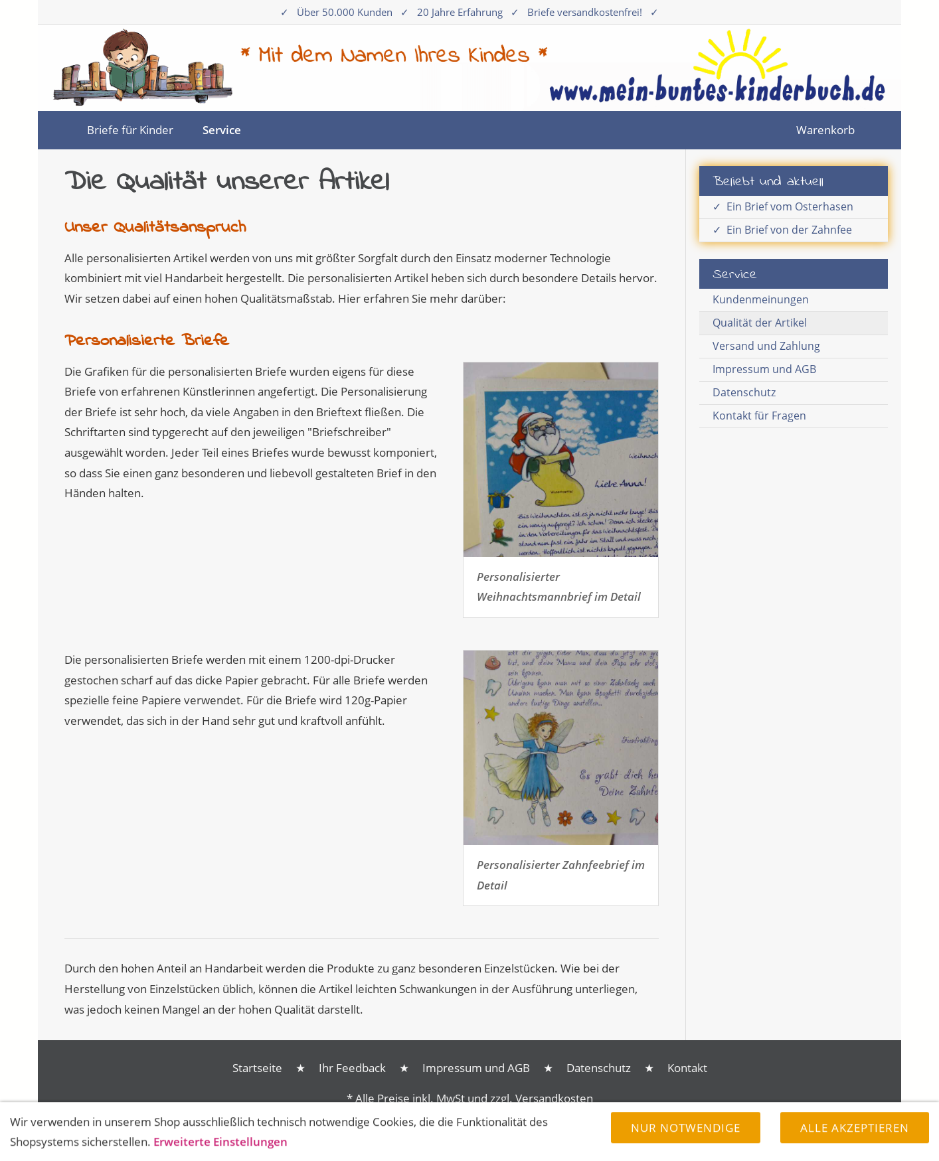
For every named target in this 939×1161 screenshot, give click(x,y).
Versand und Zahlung (766, 346)
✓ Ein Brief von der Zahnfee (782, 229)
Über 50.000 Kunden (344, 12)
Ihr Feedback (352, 1067)
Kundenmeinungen (761, 299)
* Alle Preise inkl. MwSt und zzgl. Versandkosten (470, 1098)
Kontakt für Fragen (759, 415)
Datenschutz (744, 392)
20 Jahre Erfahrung (460, 12)
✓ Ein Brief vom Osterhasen (783, 206)
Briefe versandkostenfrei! (584, 12)
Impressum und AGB (764, 369)
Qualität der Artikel (760, 322)
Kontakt (687, 1067)
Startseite (257, 1067)
